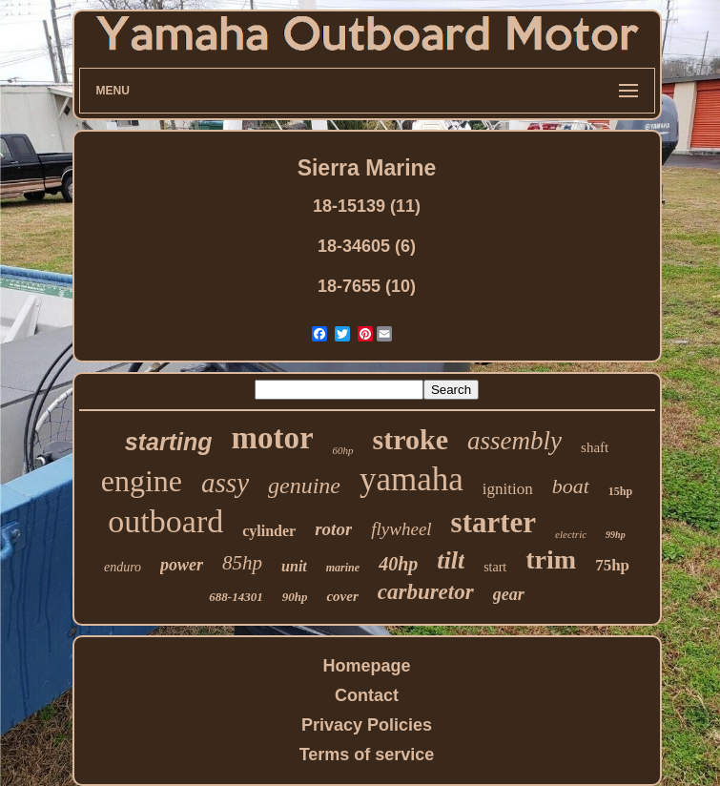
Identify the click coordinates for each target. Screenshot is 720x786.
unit (294, 566)
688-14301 (235, 597)
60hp (343, 450)
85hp (242, 562)
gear (509, 594)
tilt (450, 560)
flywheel (401, 529)
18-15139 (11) (367, 206)
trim (550, 559)
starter (494, 522)
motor (272, 438)
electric (570, 534)
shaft (594, 447)
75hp (612, 565)
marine (343, 567)
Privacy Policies (366, 724)
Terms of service (367, 754)
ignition (508, 489)
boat (570, 486)
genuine (304, 485)
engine (141, 481)
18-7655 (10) (367, 286)
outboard (165, 521)
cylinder (269, 531)
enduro (122, 567)
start (494, 567)
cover (342, 596)
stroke (410, 439)
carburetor (426, 592)
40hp (398, 563)
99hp (616, 534)
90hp (295, 597)
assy (225, 482)
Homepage (366, 665)
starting (169, 441)
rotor (333, 529)
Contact (367, 695)
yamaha (411, 479)
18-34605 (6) (367, 246)
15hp (620, 491)
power (181, 564)
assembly (514, 440)
